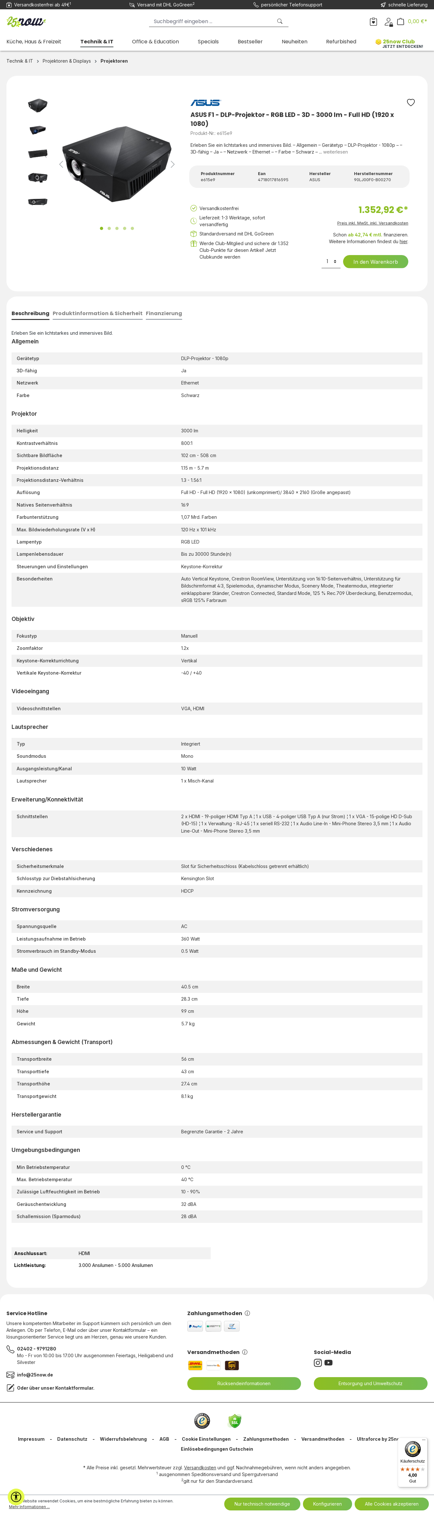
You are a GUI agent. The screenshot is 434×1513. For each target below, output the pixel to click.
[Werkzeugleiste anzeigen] (16, 1497)
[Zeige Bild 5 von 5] (132, 228)
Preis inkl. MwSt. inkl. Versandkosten (372, 223)
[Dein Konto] (388, 21)
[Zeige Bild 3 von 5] (117, 228)
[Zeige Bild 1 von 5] (101, 228)
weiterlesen (335, 152)
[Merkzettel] (373, 21)
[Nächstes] (173, 164)
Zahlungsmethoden (218, 1313)
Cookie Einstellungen (206, 1439)
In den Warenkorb (371, 261)
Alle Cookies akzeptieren (392, 1504)
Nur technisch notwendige (262, 1504)
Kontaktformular (74, 1388)
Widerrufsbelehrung (123, 1439)
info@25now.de (35, 1374)
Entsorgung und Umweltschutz (367, 1383)
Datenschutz (72, 1439)
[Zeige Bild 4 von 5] (124, 228)
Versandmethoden (217, 1352)
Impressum (31, 1439)
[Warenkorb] (412, 21)
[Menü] (424, 1441)
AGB (164, 1439)
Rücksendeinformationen (239, 1383)
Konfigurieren (327, 1504)
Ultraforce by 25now (380, 1439)
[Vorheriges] (61, 164)
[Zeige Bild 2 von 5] (109, 228)
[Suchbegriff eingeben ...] (211, 21)
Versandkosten (200, 1467)
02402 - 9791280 (36, 1348)
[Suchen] (280, 21)
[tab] (30, 314)
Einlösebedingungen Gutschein (217, 1449)
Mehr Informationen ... (29, 1506)
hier (403, 241)
